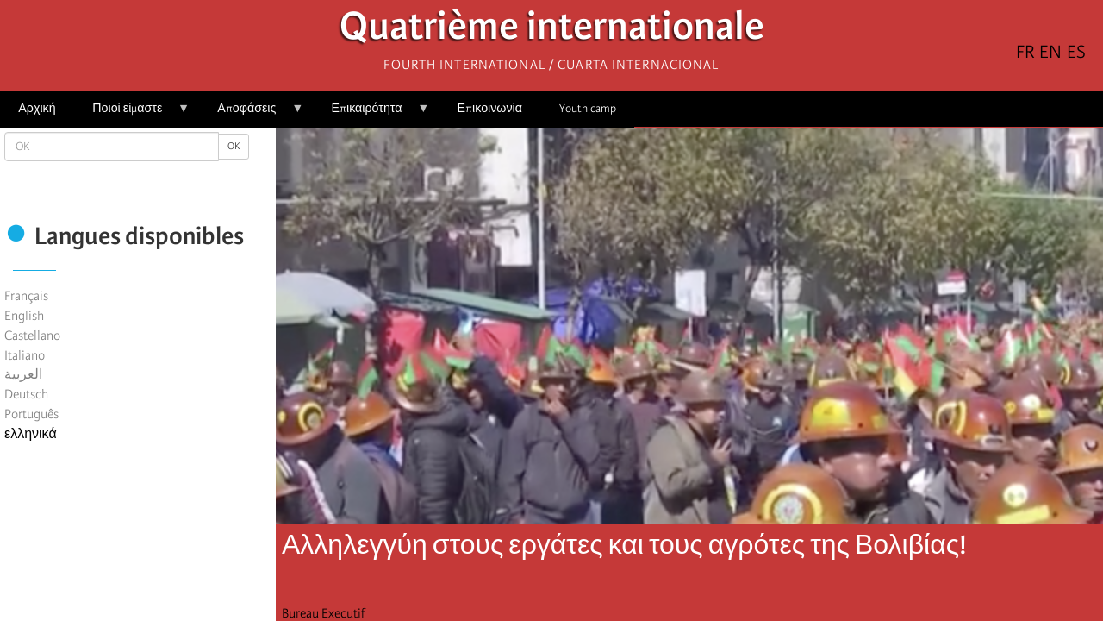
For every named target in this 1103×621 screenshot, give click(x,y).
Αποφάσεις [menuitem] (251, 114)
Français (26, 296)
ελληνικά (30, 434)
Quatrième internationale (552, 30)
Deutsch (26, 394)
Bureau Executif (323, 613)
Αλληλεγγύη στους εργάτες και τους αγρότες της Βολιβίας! (624, 545)
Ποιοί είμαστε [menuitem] (132, 114)
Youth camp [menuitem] (587, 108)
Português (31, 414)
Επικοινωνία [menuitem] (490, 108)
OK (233, 146)
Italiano (24, 355)
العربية (23, 374)
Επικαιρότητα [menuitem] (371, 114)
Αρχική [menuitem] (36, 108)
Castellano (32, 335)
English (24, 315)
